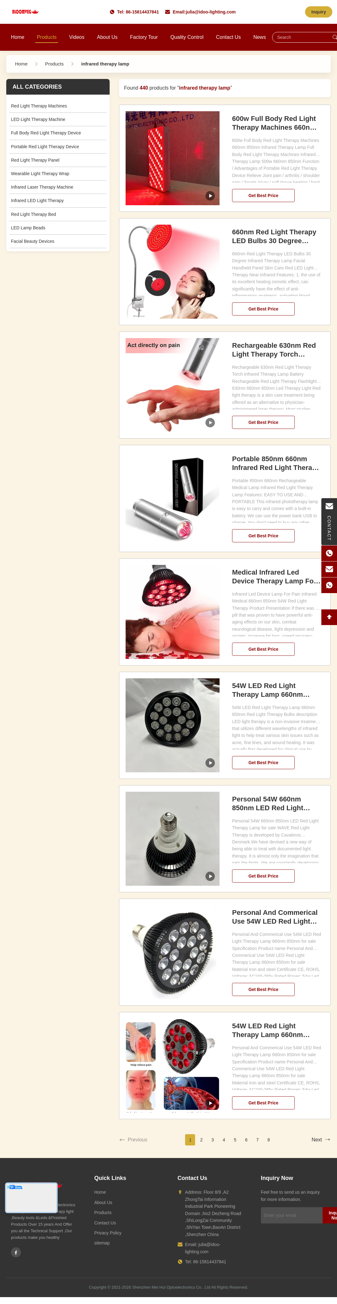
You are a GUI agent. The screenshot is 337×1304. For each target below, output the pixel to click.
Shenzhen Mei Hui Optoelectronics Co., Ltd (171, 1287)
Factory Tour (144, 37)
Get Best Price (263, 195)
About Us (107, 37)
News (259, 37)
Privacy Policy (108, 1232)
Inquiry (318, 11)
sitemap (102, 1242)
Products (47, 37)
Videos (77, 37)
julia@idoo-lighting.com (211, 11)
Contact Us (228, 37)
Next (321, 1140)
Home (17, 37)
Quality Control (187, 37)
